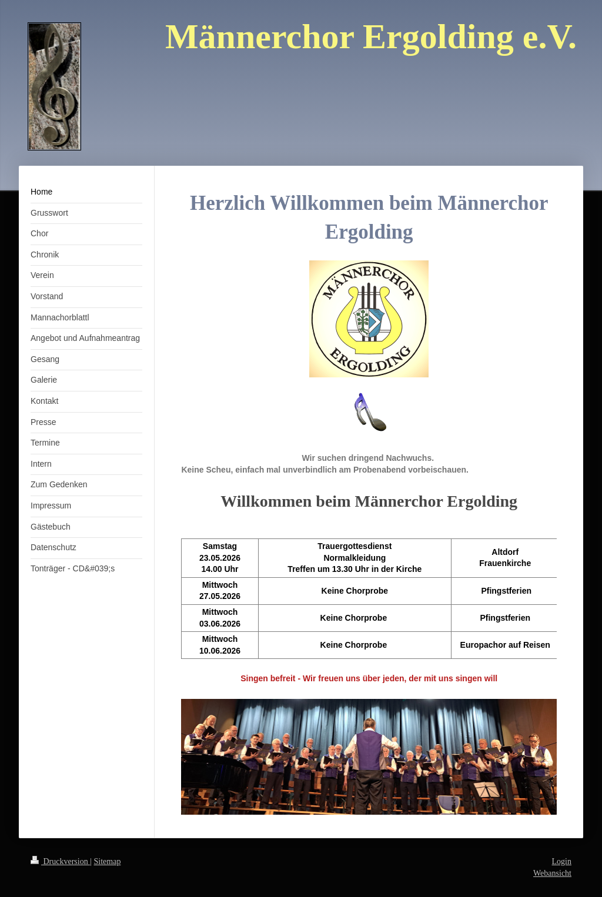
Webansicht (552, 873)
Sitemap (107, 861)
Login (561, 861)
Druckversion (60, 861)
